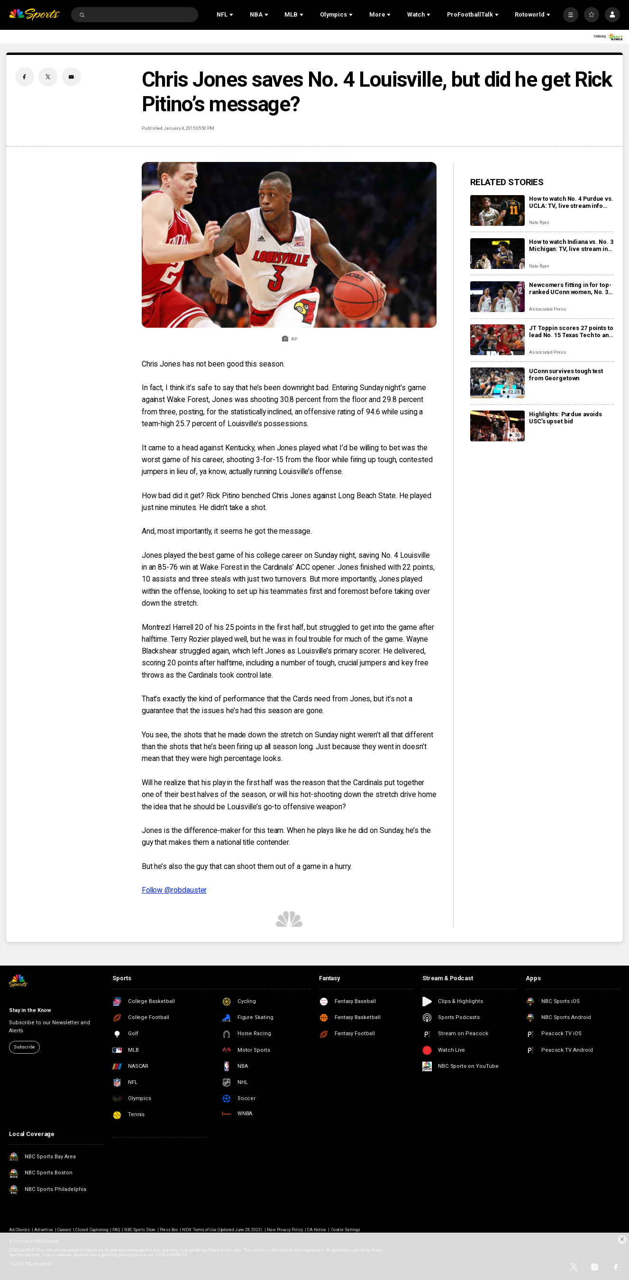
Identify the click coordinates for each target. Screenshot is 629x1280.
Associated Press (547, 309)
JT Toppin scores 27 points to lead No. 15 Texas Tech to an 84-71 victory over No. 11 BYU (571, 331)
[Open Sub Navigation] (232, 15)
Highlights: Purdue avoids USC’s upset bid (565, 418)
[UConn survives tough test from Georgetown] (497, 382)
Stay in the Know (30, 1010)
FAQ (116, 1229)
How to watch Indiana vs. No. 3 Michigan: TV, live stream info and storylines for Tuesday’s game (571, 245)
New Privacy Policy (285, 1229)
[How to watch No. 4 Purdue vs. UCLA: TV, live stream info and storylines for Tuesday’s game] (497, 210)
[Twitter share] (47, 76)
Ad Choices (19, 1229)
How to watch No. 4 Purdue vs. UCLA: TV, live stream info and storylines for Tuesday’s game (571, 202)
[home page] (34, 15)
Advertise (43, 1229)
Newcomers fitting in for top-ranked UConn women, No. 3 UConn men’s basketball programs (570, 288)
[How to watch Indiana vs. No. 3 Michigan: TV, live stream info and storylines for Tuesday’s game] (497, 253)
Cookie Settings (345, 1229)
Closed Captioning (91, 1229)
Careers (64, 1229)
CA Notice (316, 1229)
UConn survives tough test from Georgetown (566, 374)
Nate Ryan (539, 222)
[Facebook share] (24, 76)
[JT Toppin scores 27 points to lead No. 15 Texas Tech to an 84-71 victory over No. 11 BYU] (497, 339)
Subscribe (24, 1046)
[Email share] (71, 76)
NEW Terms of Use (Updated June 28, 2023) (222, 1229)
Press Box (169, 1229)
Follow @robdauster (174, 890)
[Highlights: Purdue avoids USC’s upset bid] (497, 426)
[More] (570, 14)
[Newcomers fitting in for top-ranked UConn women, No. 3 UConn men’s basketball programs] (497, 296)
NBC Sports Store (139, 1229)
